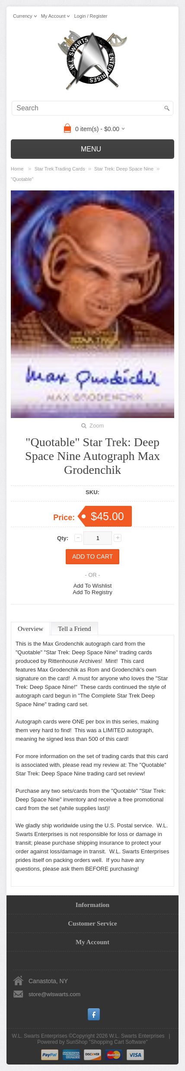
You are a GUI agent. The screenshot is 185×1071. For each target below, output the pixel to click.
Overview (30, 628)
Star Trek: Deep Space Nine (123, 168)
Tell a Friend (74, 628)
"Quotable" (22, 179)
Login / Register (90, 16)
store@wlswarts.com (54, 994)
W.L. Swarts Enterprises (137, 1036)
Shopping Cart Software (118, 1042)
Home (17, 168)
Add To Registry (92, 592)
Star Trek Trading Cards (60, 168)
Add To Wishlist (92, 585)
